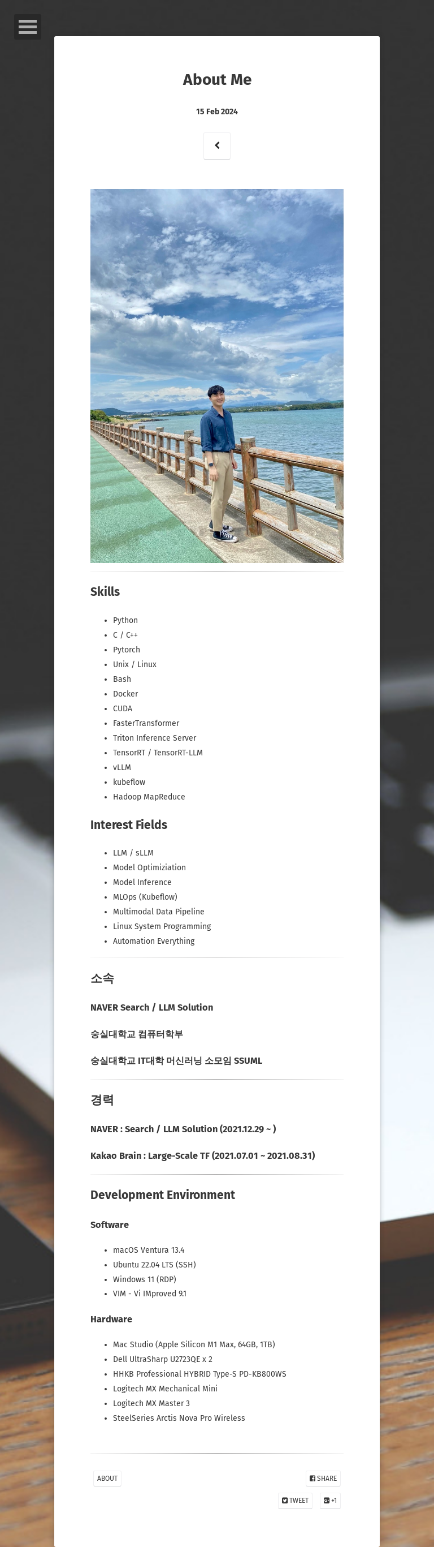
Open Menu (27, 27)
